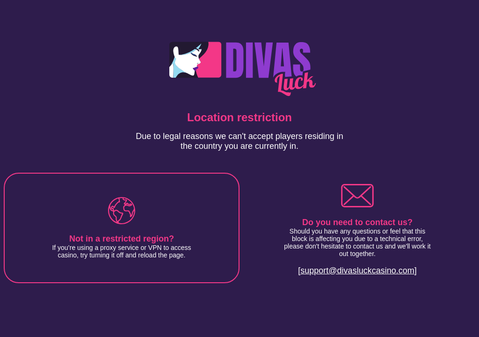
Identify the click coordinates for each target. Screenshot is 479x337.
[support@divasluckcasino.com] (357, 270)
